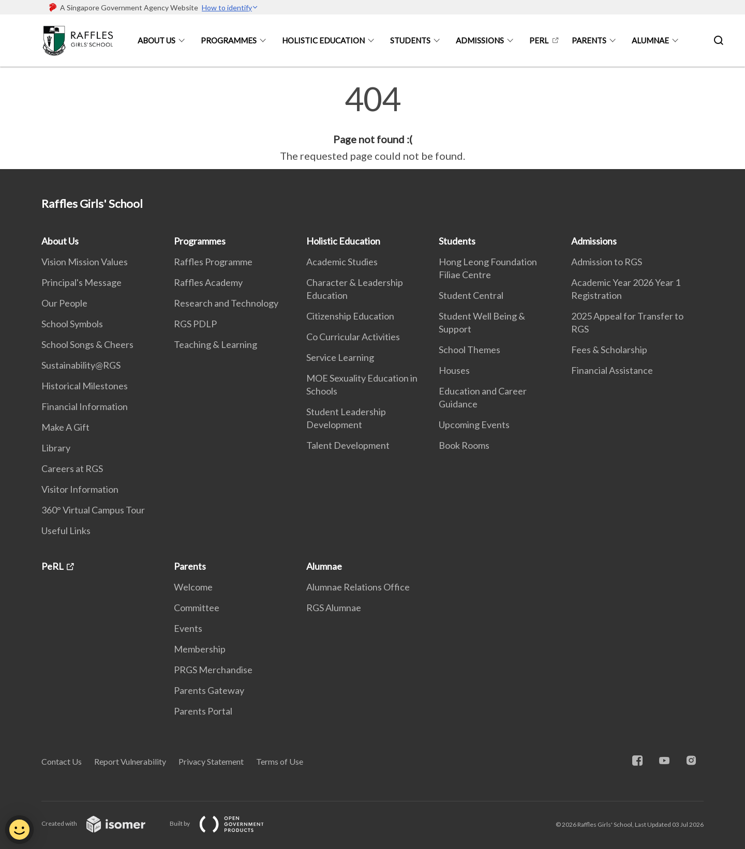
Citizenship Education (350, 316)
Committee (196, 607)
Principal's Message (81, 282)
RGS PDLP (195, 323)
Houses (454, 370)
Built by (225, 823)
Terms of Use (279, 761)
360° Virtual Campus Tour (93, 510)
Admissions (480, 40)
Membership (200, 649)
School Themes (469, 349)
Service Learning (340, 357)
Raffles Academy (208, 282)
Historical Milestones (84, 385)
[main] (372, 123)
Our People (64, 303)
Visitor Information (79, 489)
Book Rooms (464, 445)
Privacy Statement (211, 761)
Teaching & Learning (215, 344)
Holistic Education (323, 40)
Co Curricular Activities (353, 336)
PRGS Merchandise (213, 669)
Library (55, 447)
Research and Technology (226, 303)
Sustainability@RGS (81, 365)
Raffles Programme (213, 261)
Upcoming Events (474, 424)
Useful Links (66, 530)
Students (410, 40)
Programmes (229, 40)
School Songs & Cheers (87, 344)
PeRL (538, 40)
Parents (589, 40)
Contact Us (61, 761)
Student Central (471, 295)
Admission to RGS (606, 261)
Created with (101, 823)
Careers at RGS (72, 468)
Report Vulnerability (130, 761)
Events (188, 628)
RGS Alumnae (333, 607)
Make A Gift (65, 427)
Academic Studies (342, 261)
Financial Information (84, 406)
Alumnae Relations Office (358, 587)
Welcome (193, 587)
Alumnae (650, 40)
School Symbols (72, 323)
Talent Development (348, 445)
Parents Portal (203, 711)
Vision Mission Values (84, 261)
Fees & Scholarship (609, 349)
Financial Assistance (612, 370)
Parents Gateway (209, 690)
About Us (156, 40)
